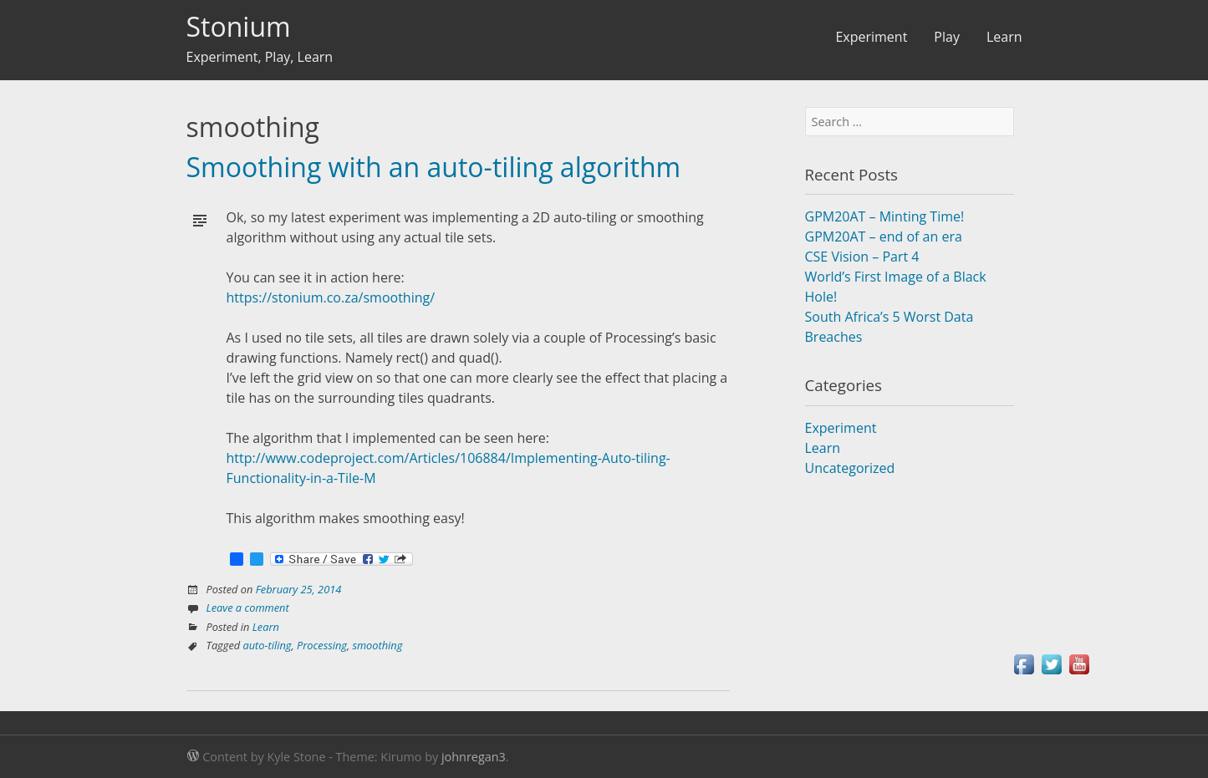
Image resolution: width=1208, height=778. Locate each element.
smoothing (377, 645)
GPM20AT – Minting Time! (885, 216)
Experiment (871, 37)
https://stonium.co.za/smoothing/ (331, 297)
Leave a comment (247, 607)
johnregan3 (473, 757)
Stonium (238, 26)
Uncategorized (850, 468)
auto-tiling (267, 645)
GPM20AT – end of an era (883, 236)
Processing (322, 645)
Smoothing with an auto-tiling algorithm (433, 167)
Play (947, 37)
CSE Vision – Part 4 (862, 256)
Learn (1004, 37)
